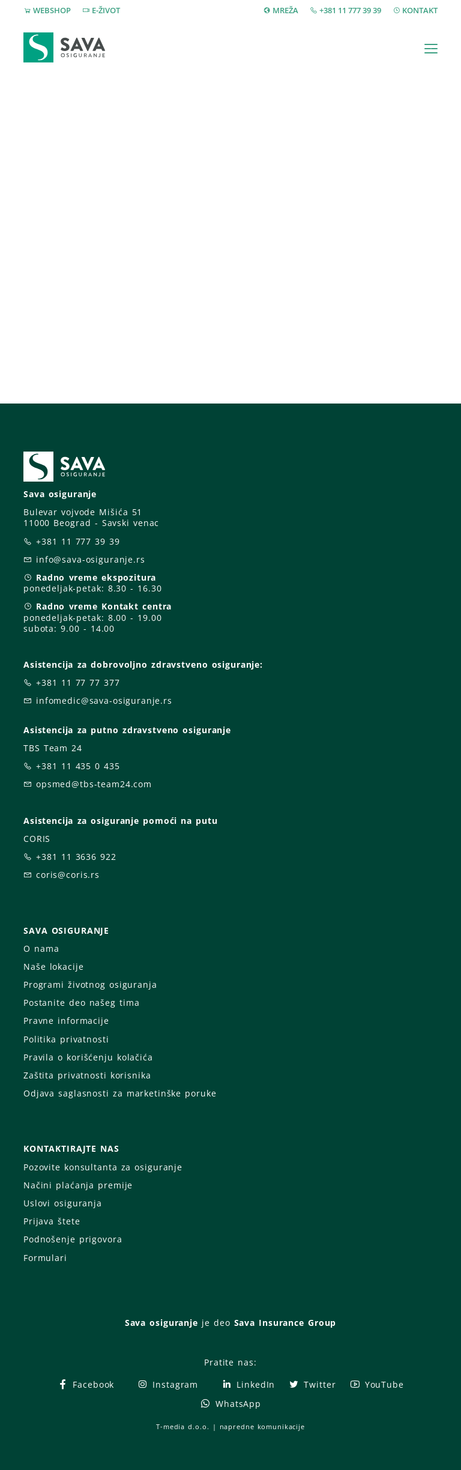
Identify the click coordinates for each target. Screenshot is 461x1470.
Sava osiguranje (161, 1322)
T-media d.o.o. (182, 1426)
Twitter (312, 1384)
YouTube (376, 1384)
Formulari (45, 1257)
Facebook (85, 1384)
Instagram (167, 1384)
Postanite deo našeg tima (81, 1002)
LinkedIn (248, 1384)
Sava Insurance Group (285, 1322)
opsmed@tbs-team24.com (94, 784)
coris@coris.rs (68, 874)
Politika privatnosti (66, 1039)
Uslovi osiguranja (62, 1203)
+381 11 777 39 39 (350, 10)
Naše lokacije (53, 966)
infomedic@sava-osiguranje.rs (104, 700)
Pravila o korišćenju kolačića (88, 1057)
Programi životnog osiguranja (90, 984)
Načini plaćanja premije (78, 1185)
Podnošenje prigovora (72, 1239)
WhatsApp (230, 1403)
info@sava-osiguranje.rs (90, 559)
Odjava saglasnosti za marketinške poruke (119, 1093)
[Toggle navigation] (431, 48)
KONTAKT (420, 10)
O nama (41, 948)
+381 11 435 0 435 (78, 766)
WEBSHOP (52, 10)
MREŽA (285, 10)
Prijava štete (51, 1221)
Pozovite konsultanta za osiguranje (102, 1167)
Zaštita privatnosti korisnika (87, 1075)
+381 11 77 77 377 (78, 682)
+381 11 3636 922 (76, 856)
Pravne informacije (66, 1020)
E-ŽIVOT (106, 10)
